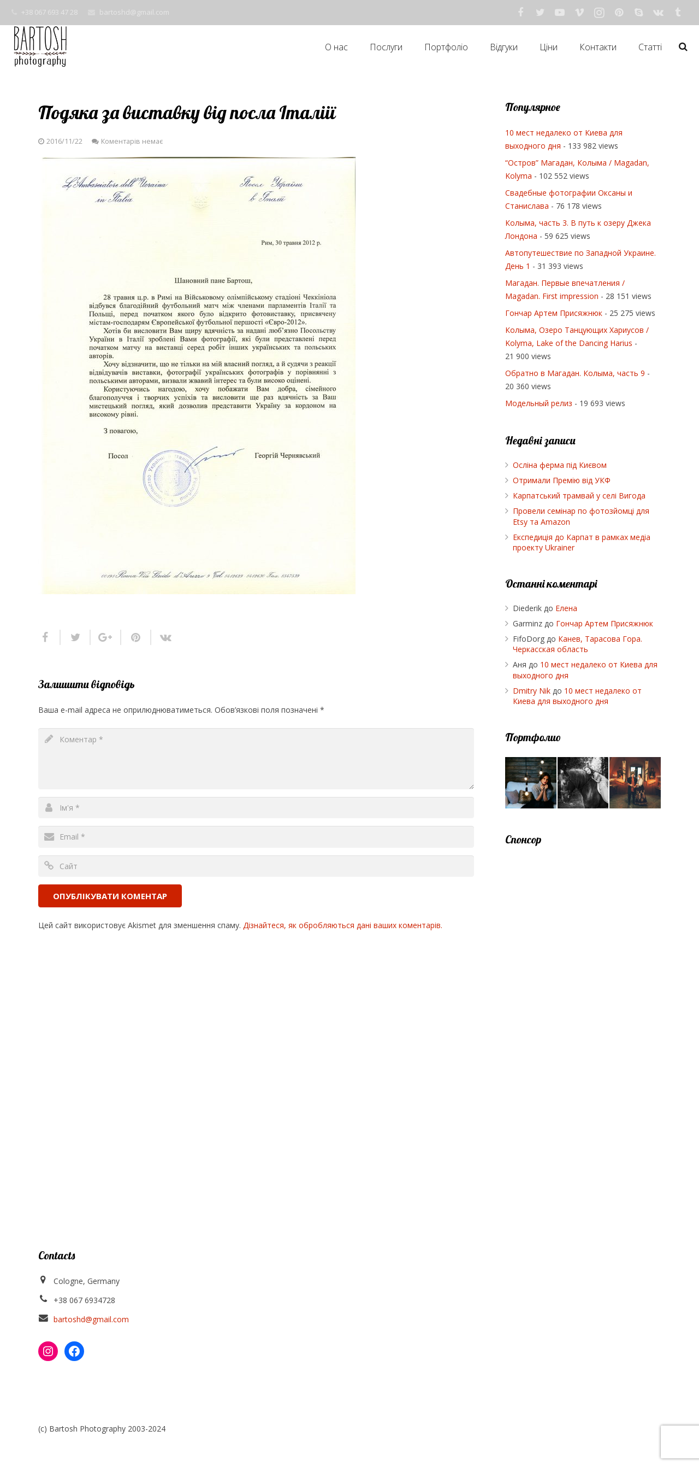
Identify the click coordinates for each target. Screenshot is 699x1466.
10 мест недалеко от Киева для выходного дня (577, 696)
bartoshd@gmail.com (134, 12)
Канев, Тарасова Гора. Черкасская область (577, 644)
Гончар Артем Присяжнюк (553, 313)
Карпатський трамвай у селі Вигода (579, 495)
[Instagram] (599, 12)
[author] (256, 807)
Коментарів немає (132, 141)
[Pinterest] (619, 12)
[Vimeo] (579, 12)
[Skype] (638, 12)
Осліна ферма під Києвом (560, 465)
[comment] (256, 758)
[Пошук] (683, 46)
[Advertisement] (583, 1023)
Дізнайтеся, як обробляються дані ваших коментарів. (342, 925)
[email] (256, 836)
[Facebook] (520, 12)
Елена (566, 608)
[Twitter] (540, 12)
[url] (256, 866)
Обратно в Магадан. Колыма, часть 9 (575, 373)
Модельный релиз (538, 403)
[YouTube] (560, 12)
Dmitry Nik (531, 690)
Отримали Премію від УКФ (562, 480)
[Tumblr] (678, 12)
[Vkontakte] (658, 12)
